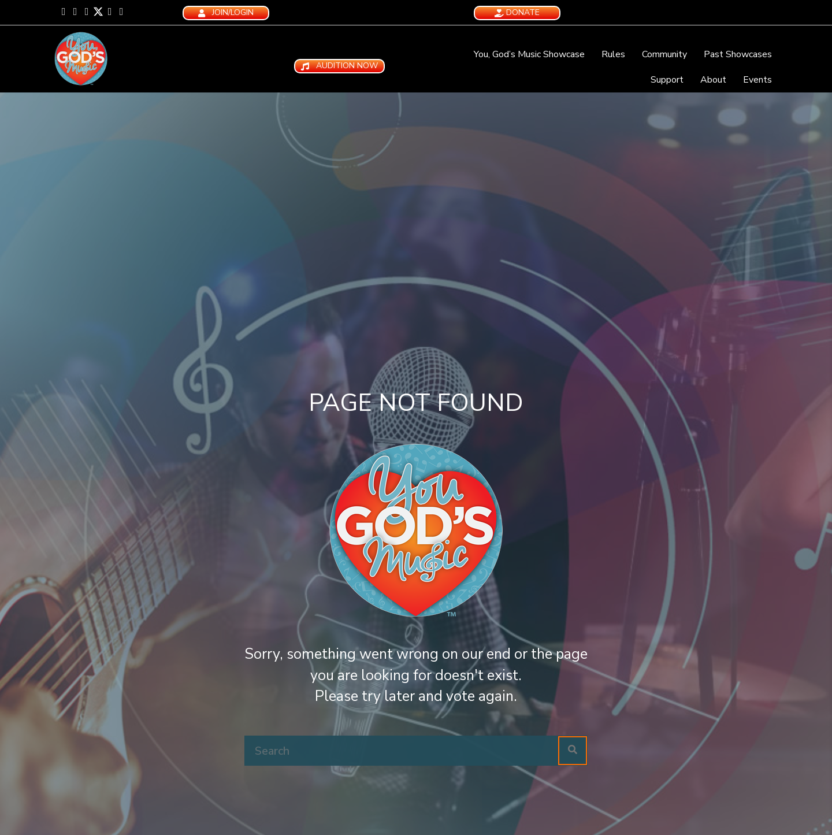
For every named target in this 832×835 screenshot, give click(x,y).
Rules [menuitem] (613, 54)
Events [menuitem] (757, 79)
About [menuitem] (713, 79)
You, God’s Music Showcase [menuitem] (529, 54)
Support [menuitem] (667, 79)
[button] (63, 11)
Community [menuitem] (664, 54)
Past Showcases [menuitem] (738, 54)
